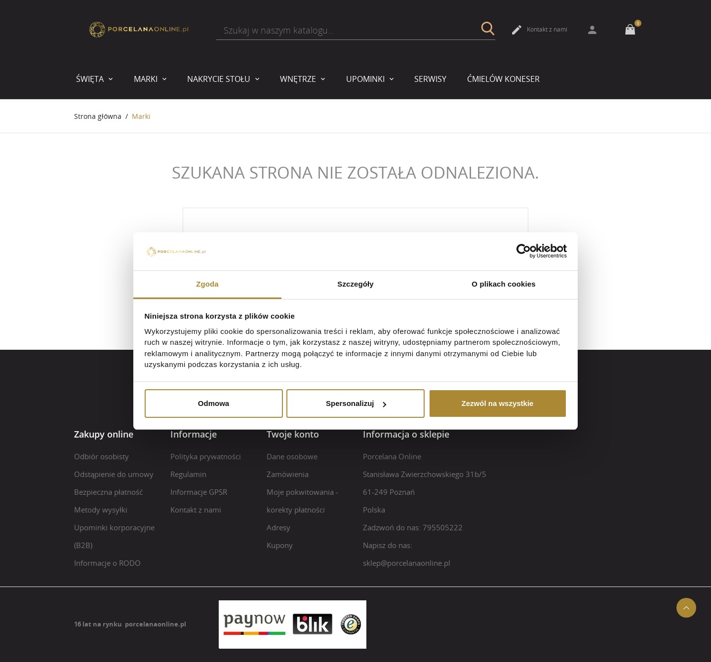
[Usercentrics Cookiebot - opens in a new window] (523, 251)
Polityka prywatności (205, 456)
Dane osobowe (292, 456)
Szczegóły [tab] (355, 284)
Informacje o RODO (107, 563)
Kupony (280, 545)
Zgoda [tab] (207, 284)
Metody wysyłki (100, 510)
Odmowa (213, 403)
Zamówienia (288, 474)
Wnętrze (299, 79)
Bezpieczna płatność (108, 492)
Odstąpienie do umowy (114, 474)
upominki (366, 79)
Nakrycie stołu (219, 79)
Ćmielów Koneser (503, 79)
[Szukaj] (355, 30)
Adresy (278, 527)
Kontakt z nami (539, 29)
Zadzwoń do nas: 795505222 (413, 527)
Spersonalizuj (356, 403)
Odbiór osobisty (101, 456)
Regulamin (188, 474)
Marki (146, 79)
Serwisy (430, 79)
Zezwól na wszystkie (498, 403)
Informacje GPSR (198, 492)
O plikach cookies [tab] (503, 284)
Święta (91, 79)
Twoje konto (293, 434)
